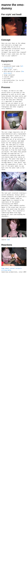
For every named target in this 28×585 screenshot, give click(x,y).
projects (19, 268)
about (7, 268)
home (2, 268)
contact (12, 268)
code (8, 239)
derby (9, 270)
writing (4, 270)
